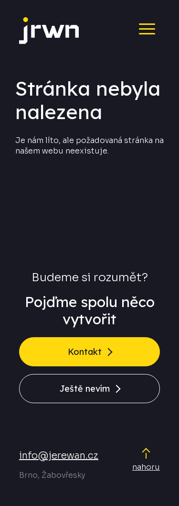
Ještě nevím (85, 388)
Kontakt (85, 351)
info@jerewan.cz (58, 456)
